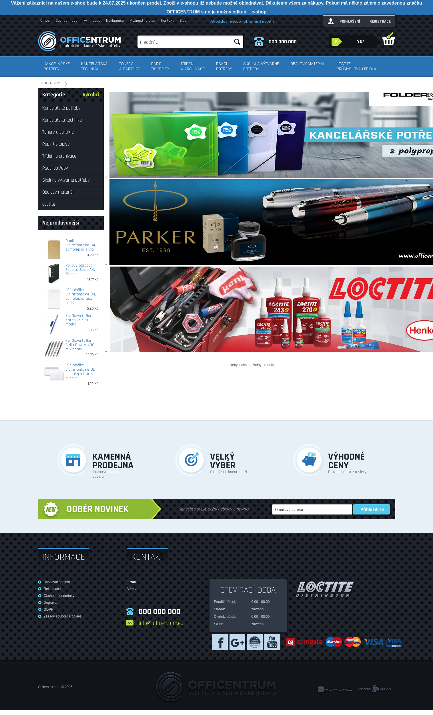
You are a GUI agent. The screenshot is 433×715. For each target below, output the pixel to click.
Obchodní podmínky (71, 20)
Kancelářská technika (94, 66)
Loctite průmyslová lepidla (356, 66)
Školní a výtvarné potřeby (261, 66)
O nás (45, 20)
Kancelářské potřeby (57, 66)
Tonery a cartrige (129, 66)
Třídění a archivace (193, 66)
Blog (183, 20)
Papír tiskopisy (160, 66)
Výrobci (91, 94)
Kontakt (167, 20)
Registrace (380, 21)
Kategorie (53, 94)
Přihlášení (350, 21)
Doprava (50, 603)
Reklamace (115, 20)
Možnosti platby (142, 20)
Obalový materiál (307, 64)
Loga (96, 20)
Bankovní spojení (57, 582)
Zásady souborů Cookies (63, 616)
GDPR (49, 609)
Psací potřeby (224, 66)
